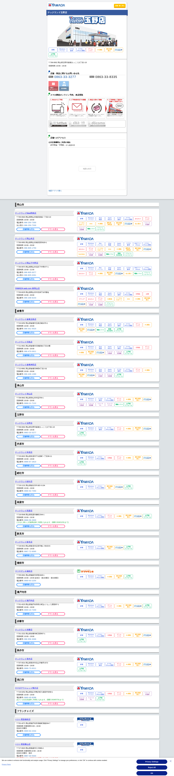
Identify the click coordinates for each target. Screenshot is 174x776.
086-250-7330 (30, 225)
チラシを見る (53, 229)
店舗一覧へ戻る (119, 5)
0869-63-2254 (30, 581)
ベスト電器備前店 (22, 719)
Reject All (152, 767)
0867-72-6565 (30, 551)
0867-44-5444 (30, 756)
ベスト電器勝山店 (22, 744)
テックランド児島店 (23, 342)
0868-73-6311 (30, 668)
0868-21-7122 (30, 403)
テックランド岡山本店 (24, 238)
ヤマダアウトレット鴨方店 (26, 688)
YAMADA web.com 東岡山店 (27, 288)
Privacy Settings (151, 762)
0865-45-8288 (30, 697)
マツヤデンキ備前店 (23, 571)
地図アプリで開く (55, 191)
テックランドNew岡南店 (25, 213)
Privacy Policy (6, 764)
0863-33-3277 (65, 77)
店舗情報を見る (28, 229)
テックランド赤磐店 (23, 630)
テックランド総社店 (23, 481)
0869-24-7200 (30, 610)
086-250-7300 (30, 222)
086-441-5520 (30, 329)
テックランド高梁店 (23, 511)
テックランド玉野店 (23, 423)
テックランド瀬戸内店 (24, 600)
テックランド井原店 (23, 452)
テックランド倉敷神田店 (25, 365)
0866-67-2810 (30, 462)
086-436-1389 (30, 374)
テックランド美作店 (23, 659)
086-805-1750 (30, 248)
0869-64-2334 (30, 731)
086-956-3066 (30, 639)
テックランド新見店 (23, 542)
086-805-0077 (30, 272)
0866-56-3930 (30, 520)
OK (152, 773)
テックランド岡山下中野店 (26, 263)
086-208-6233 (30, 298)
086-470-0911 (30, 351)
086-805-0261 (30, 275)
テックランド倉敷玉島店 (25, 319)
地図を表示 (87, 169)
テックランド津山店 (23, 394)
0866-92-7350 (30, 491)
